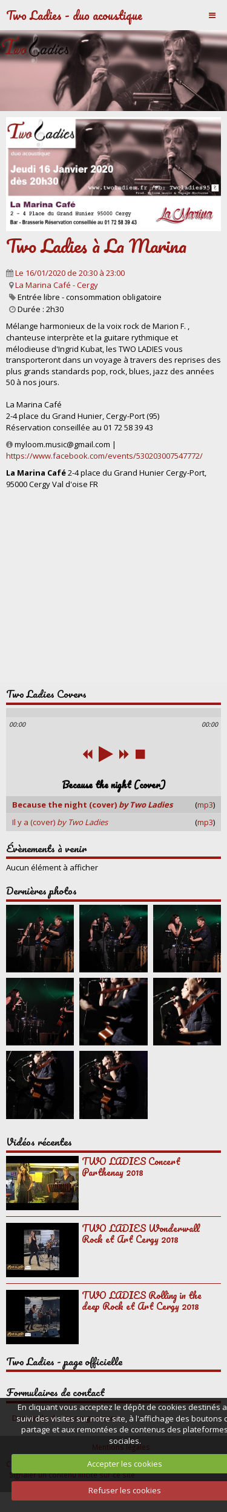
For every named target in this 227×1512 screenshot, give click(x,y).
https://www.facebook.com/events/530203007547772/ (104, 455)
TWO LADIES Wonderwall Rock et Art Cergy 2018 (141, 1233)
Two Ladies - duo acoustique (74, 15)
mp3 (205, 804)
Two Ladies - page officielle (64, 1361)
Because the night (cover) (92, 804)
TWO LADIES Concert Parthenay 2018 (131, 1166)
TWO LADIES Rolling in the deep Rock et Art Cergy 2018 (142, 1300)
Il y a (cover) (60, 822)
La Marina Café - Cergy (56, 284)
